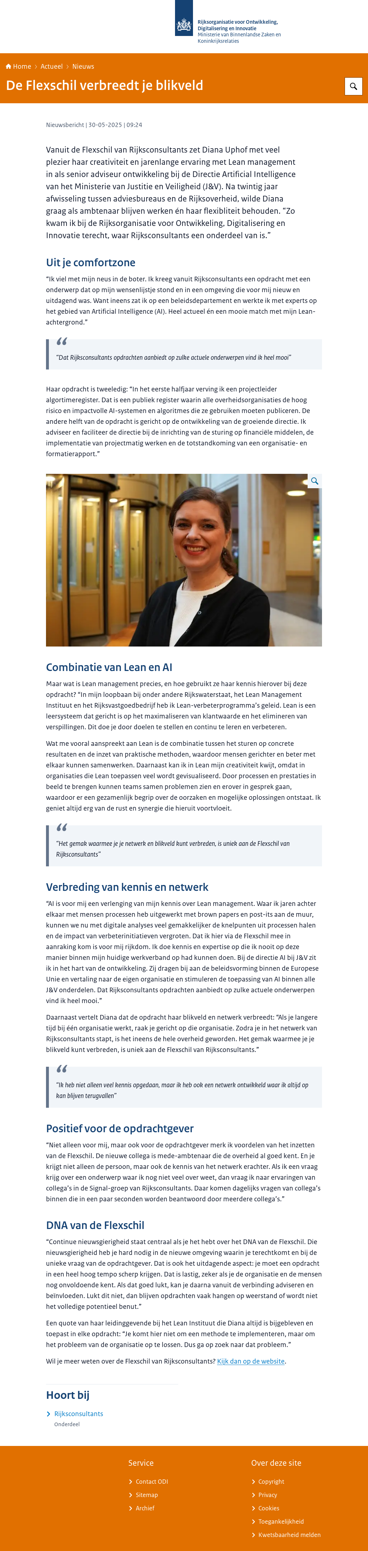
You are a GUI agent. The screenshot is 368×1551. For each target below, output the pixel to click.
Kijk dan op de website (251, 1361)
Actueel (52, 66)
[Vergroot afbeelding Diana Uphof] (315, 481)
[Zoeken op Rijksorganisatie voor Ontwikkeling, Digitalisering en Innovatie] (353, 86)
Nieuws (83, 66)
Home (18, 66)
